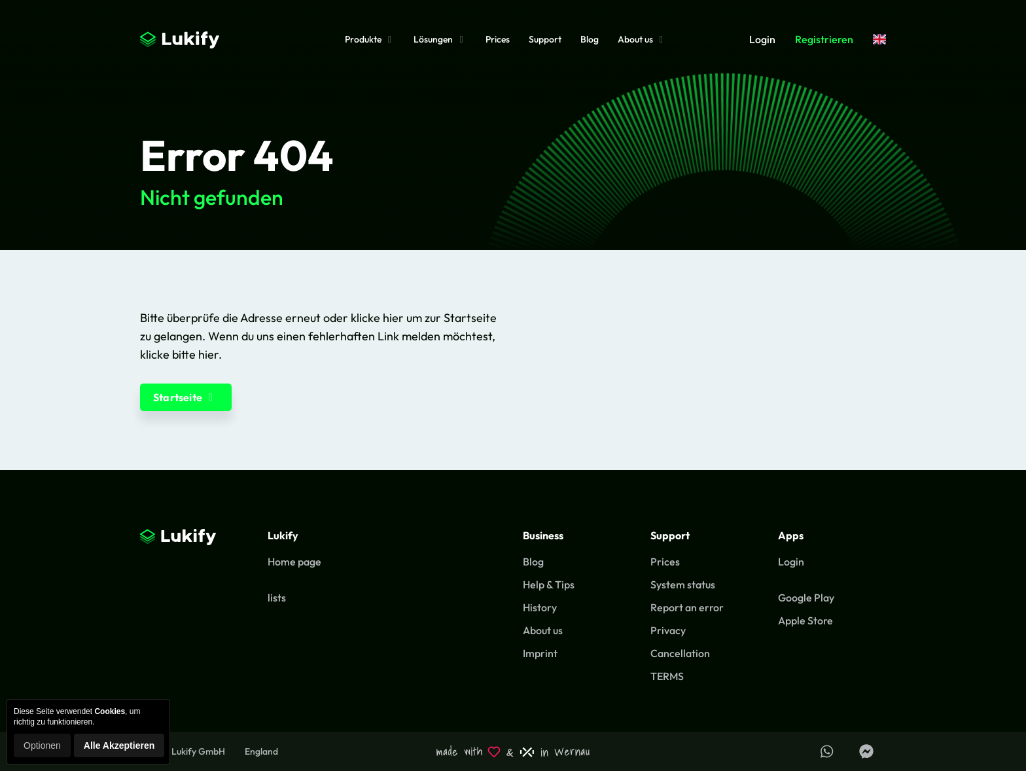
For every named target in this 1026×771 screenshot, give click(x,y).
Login (762, 39)
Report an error (687, 607)
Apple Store (805, 620)
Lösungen (440, 39)
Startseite (186, 397)
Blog (589, 39)
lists (277, 597)
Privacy (668, 630)
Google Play (806, 597)
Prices (498, 39)
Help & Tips (549, 584)
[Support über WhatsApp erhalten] (827, 751)
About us (642, 39)
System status (682, 584)
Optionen (42, 745)
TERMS (667, 676)
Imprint (540, 653)
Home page (294, 561)
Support (545, 39)
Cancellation (680, 653)
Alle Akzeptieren (119, 745)
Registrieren (824, 39)
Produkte (370, 39)
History (540, 607)
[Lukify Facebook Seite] (866, 751)
